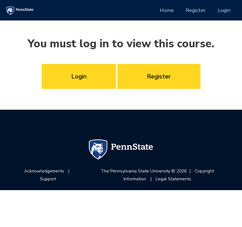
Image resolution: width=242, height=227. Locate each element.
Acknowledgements (44, 171)
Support (48, 179)
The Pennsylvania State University (135, 171)
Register (196, 10)
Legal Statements (173, 179)
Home (167, 10)
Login (224, 10)
